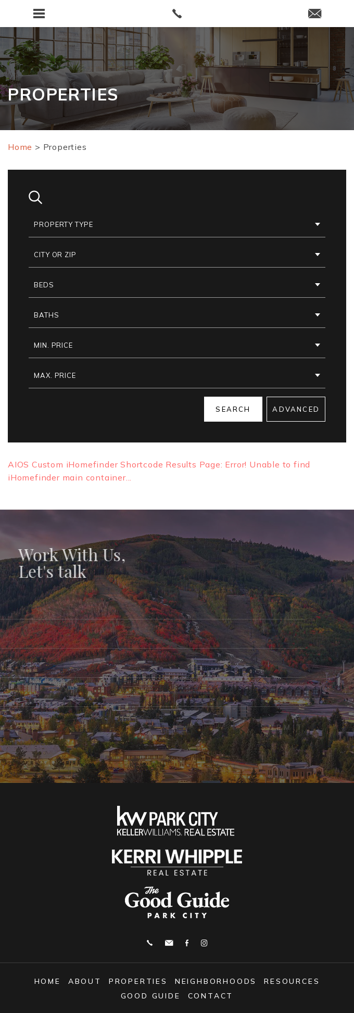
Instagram (204, 943)
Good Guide (151, 996)
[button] (177, 224)
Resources (292, 981)
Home (47, 981)
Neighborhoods (216, 981)
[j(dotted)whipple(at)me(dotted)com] (314, 14)
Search (233, 409)
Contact (211, 996)
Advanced (296, 409)
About (85, 981)
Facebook (186, 943)
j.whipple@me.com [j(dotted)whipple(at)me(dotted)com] (169, 943)
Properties (138, 981)
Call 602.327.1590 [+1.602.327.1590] (150, 943)
